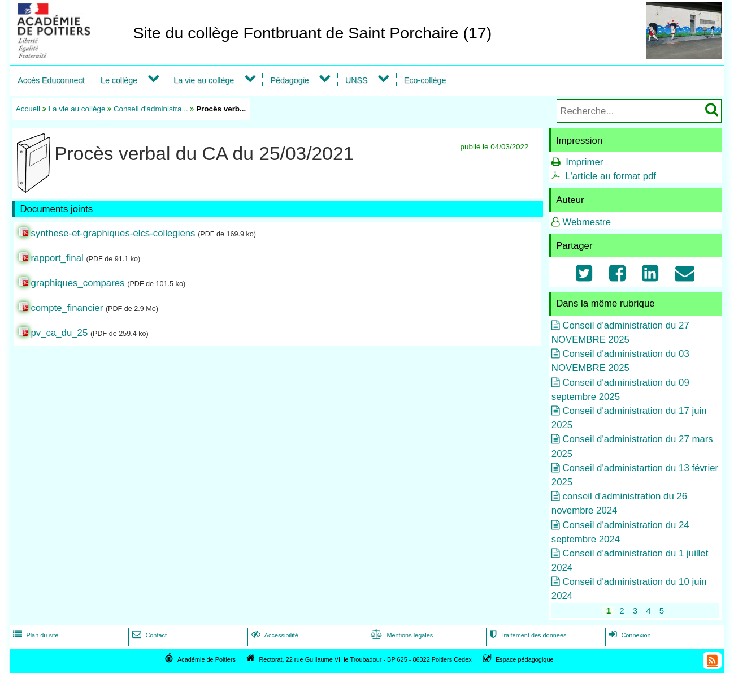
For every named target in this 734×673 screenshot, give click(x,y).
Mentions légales (400, 635)
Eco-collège (425, 80)
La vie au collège (203, 80)
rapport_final (57, 258)
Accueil (28, 109)
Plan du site (34, 635)
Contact (148, 635)
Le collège (119, 80)
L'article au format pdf (610, 176)
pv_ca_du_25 (59, 332)
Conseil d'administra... (151, 109)
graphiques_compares (77, 283)
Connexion (628, 635)
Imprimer (584, 162)
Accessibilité (273, 635)
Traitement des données (527, 635)
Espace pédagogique (525, 658)
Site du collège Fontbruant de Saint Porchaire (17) (312, 33)
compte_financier (67, 308)
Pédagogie (290, 80)
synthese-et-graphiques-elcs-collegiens (113, 233)
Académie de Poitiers (206, 658)
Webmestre (586, 222)
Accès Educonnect (51, 80)
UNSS (356, 80)
